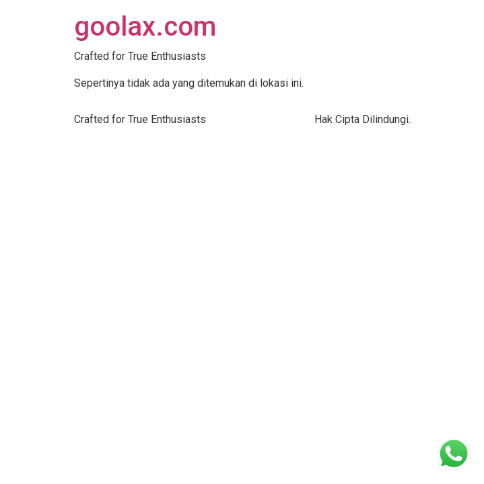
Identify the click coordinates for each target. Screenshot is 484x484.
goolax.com (145, 26)
